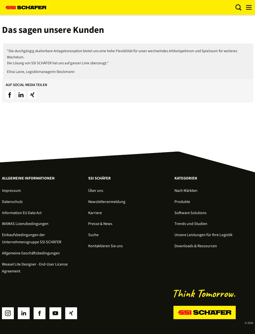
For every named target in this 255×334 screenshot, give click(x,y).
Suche (93, 235)
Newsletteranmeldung (106, 201)
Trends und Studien (190, 223)
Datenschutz (12, 201)
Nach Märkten (185, 190)
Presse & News (100, 223)
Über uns (95, 190)
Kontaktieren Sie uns (105, 246)
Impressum (11, 190)
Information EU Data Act (22, 213)
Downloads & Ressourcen (195, 246)
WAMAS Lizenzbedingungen (25, 223)
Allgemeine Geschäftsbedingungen (31, 253)
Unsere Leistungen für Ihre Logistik (203, 235)
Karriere (95, 213)
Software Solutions (190, 213)
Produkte (182, 201)
